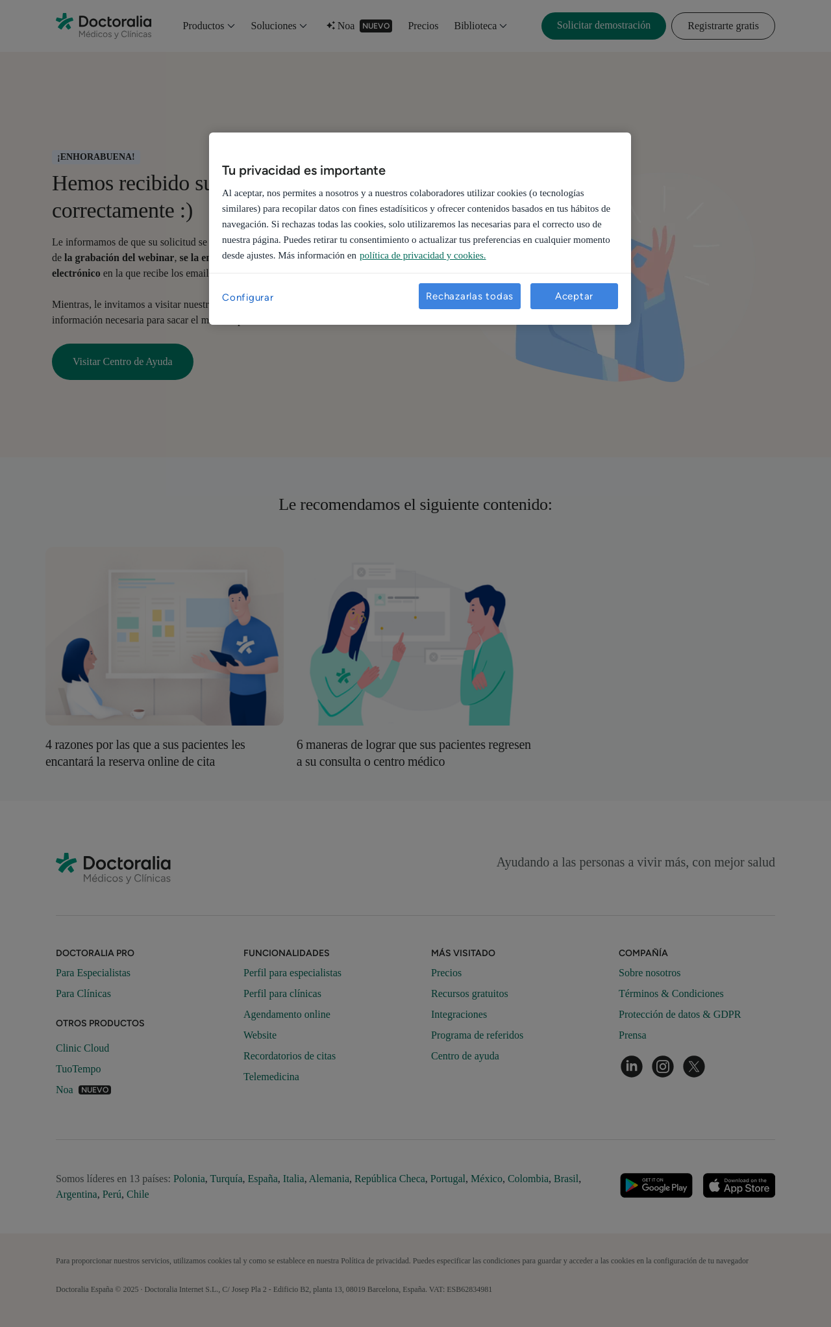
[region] (420, 229)
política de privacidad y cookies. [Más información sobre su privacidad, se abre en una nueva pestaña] (423, 255)
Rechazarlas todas (470, 296)
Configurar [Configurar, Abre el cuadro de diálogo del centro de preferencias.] (248, 297)
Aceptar (574, 296)
